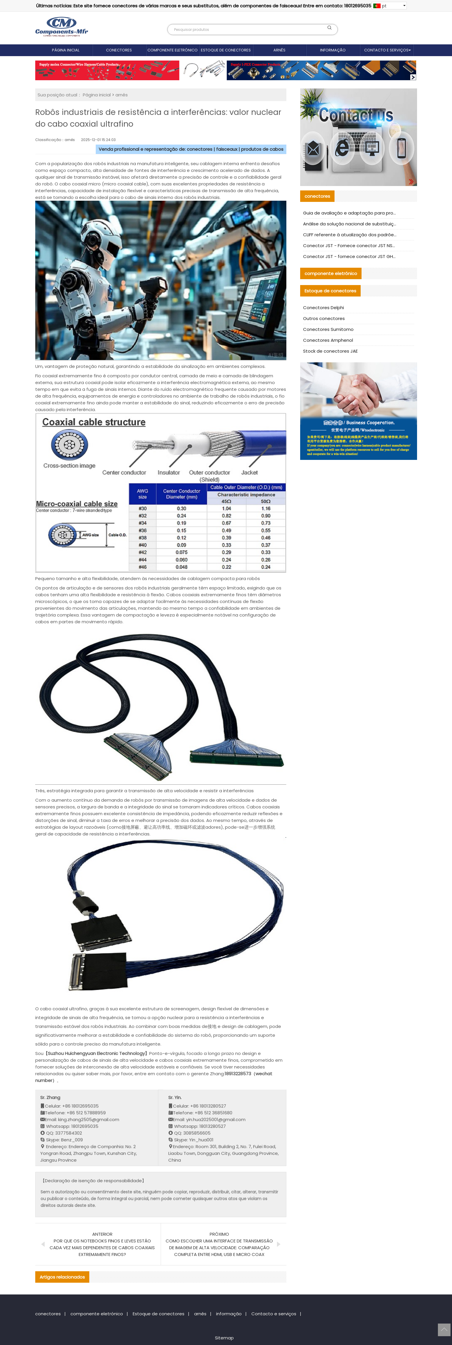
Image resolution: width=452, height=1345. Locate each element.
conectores (119, 50)
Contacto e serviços (386, 50)
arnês (279, 50)
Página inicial (65, 50)
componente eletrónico (172, 50)
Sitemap (224, 1338)
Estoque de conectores (226, 50)
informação (333, 50)
